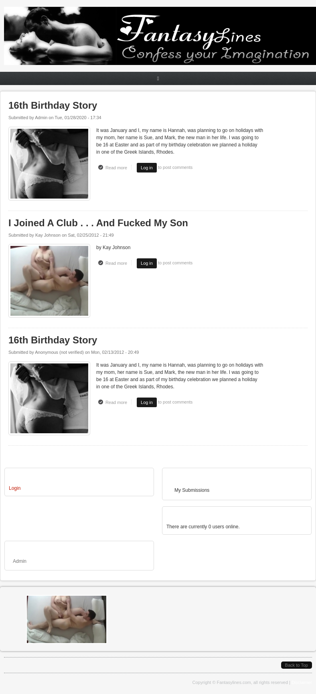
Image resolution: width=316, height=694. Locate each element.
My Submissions (191, 490)
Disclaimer (302, 682)
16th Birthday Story (52, 105)
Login (14, 488)
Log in (147, 167)
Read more (118, 167)
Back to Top (296, 665)
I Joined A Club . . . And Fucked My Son (98, 222)
